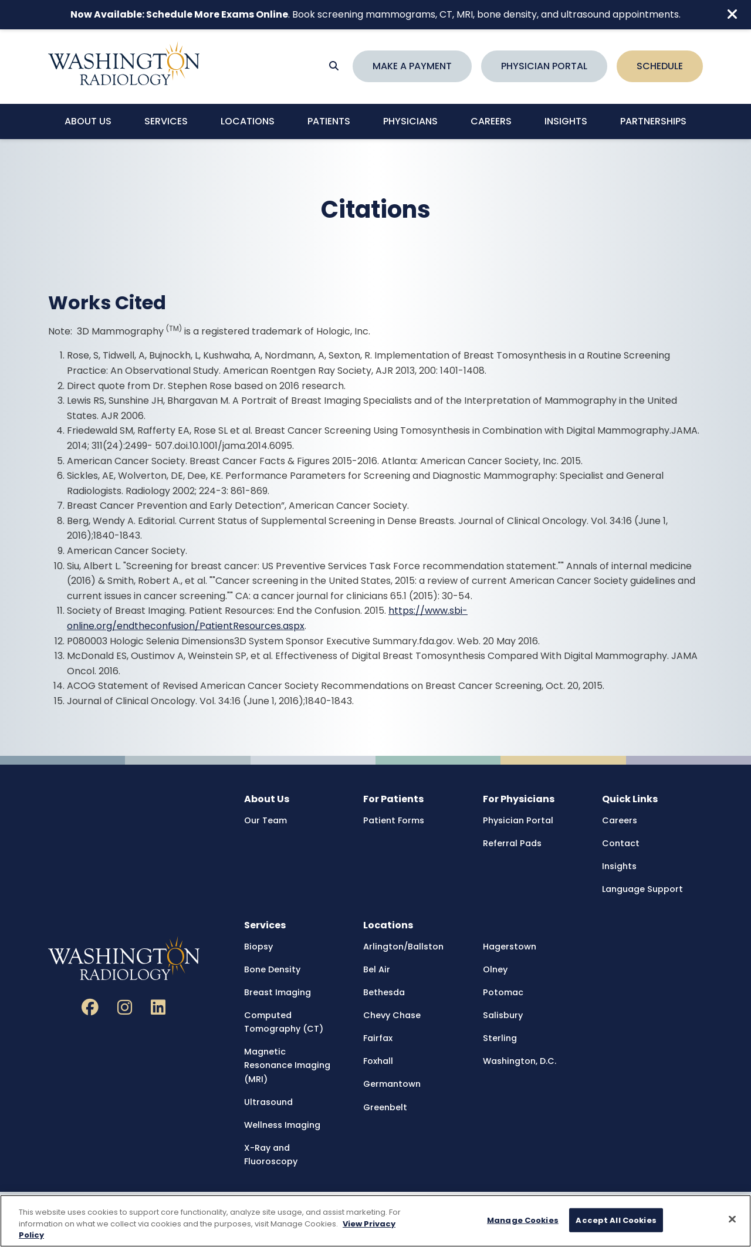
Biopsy (258, 946)
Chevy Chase (392, 1015)
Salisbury (503, 1015)
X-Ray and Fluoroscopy (270, 1154)
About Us (88, 121)
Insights (565, 121)
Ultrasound (268, 1102)
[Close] (732, 1219)
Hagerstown (509, 946)
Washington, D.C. (519, 1061)
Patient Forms (393, 820)
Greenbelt (385, 1107)
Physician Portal (544, 66)
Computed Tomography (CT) (283, 1022)
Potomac (503, 992)
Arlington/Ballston (403, 946)
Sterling (500, 1038)
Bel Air (376, 969)
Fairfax (378, 1038)
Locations (248, 121)
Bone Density (272, 969)
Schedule (660, 66)
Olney (495, 969)
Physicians (410, 121)
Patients (328, 121)
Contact (621, 843)
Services (166, 121)
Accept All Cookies (616, 1220)
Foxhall (378, 1061)
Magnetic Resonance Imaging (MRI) (287, 1065)
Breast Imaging (277, 992)
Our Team (265, 820)
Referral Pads (512, 843)
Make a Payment (412, 66)
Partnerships (653, 121)
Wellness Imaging (282, 1125)
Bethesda (384, 992)
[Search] (333, 66)
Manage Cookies (523, 1220)
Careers (491, 121)
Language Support (642, 889)
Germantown (392, 1084)
